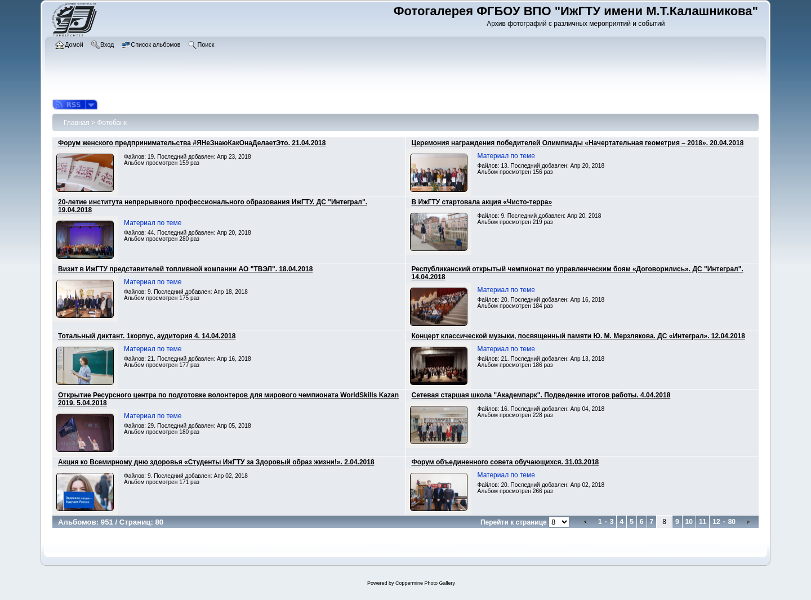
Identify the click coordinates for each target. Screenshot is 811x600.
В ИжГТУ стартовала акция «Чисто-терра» (482, 202)
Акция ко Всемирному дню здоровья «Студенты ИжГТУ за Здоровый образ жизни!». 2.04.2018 (216, 462)
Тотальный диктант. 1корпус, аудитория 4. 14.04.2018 (146, 336)
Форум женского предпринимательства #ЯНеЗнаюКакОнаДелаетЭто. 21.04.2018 (192, 143)
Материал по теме (506, 156)
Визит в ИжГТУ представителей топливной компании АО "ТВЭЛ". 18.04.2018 (185, 269)
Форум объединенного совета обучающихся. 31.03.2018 (505, 462)
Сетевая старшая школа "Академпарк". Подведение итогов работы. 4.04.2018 (541, 395)
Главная (77, 123)
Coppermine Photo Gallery (425, 583)
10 (689, 522)
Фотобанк (112, 123)
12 (716, 522)
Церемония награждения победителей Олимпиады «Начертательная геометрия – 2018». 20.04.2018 (578, 143)
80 (732, 522)
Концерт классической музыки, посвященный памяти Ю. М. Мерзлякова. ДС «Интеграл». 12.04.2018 (578, 336)
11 (702, 522)
